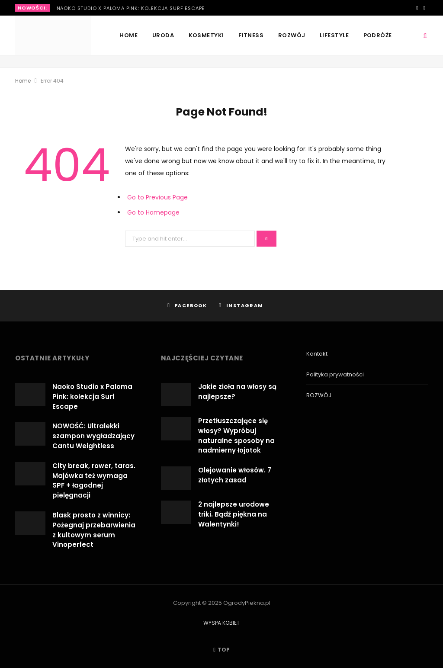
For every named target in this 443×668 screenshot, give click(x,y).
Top (221, 649)
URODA (163, 35)
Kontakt (316, 354)
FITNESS (250, 35)
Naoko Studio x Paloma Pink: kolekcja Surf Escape (131, 8)
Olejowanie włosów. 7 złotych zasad (234, 475)
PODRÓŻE (377, 35)
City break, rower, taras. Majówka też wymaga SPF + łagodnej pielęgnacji (93, 480)
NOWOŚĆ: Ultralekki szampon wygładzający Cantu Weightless (93, 435)
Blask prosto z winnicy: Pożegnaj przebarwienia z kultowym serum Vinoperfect (93, 530)
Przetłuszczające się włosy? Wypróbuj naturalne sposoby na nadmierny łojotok (236, 435)
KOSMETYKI (206, 35)
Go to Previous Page (157, 197)
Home (128, 35)
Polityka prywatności (335, 374)
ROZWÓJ (291, 35)
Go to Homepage (153, 212)
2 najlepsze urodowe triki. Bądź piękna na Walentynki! (233, 514)
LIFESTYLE (334, 35)
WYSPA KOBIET (221, 622)
